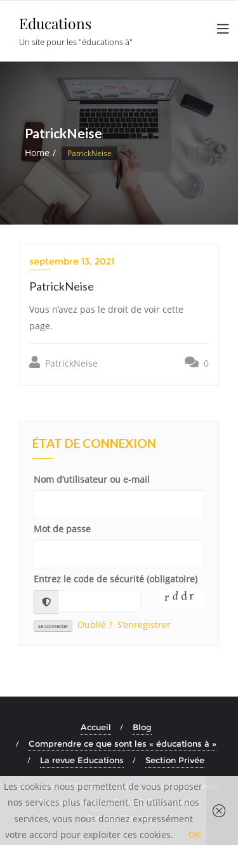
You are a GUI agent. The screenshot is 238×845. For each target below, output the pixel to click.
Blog (142, 727)
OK (194, 835)
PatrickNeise (63, 362)
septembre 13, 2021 (71, 261)
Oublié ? (94, 625)
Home (37, 153)
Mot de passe (62, 529)
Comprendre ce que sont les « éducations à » (122, 743)
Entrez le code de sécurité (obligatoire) (115, 579)
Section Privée (174, 760)
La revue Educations (82, 760)
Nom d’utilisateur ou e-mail (92, 479)
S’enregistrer (144, 625)
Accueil (96, 727)
